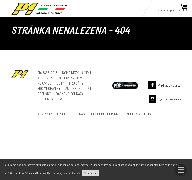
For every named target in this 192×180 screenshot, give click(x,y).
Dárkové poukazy (70, 94)
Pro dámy (76, 83)
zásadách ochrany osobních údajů (61, 173)
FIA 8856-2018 (47, 72)
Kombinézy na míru (76, 72)
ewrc (62, 99)
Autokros (73, 88)
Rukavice (45, 83)
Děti (89, 88)
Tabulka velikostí (139, 114)
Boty (60, 83)
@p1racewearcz (169, 85)
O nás (80, 114)
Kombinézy (46, 78)
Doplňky (44, 94)
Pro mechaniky (49, 88)
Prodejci (64, 114)
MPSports (45, 99)
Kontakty (45, 114)
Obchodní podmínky (105, 114)
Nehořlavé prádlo (73, 78)
